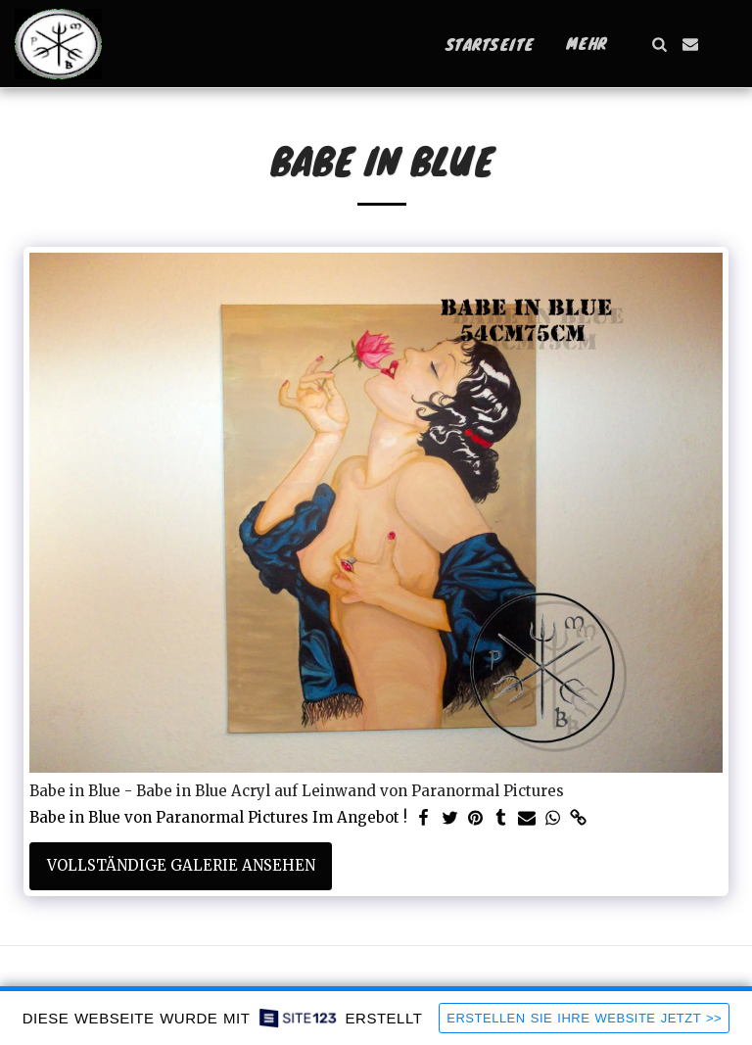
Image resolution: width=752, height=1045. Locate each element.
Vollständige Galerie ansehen (181, 865)
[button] (659, 44)
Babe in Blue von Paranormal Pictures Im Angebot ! (218, 818)
